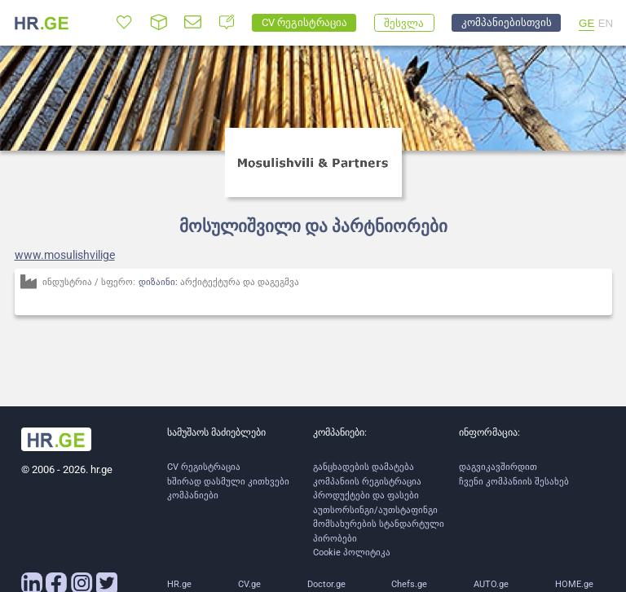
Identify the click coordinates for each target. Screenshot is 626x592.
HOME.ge (574, 584)
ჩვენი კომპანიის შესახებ (514, 481)
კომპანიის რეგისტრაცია (367, 481)
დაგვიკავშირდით (498, 467)
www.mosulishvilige (65, 255)
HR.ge (179, 584)
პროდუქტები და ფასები (366, 495)
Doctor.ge (326, 584)
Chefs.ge (409, 584)
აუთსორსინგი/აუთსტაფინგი (375, 510)
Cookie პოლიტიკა (351, 552)
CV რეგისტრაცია (203, 467)
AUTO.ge (491, 584)
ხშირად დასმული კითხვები (228, 481)
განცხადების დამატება (363, 467)
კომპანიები (192, 495)
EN (606, 23)
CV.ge (249, 584)
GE (586, 23)
